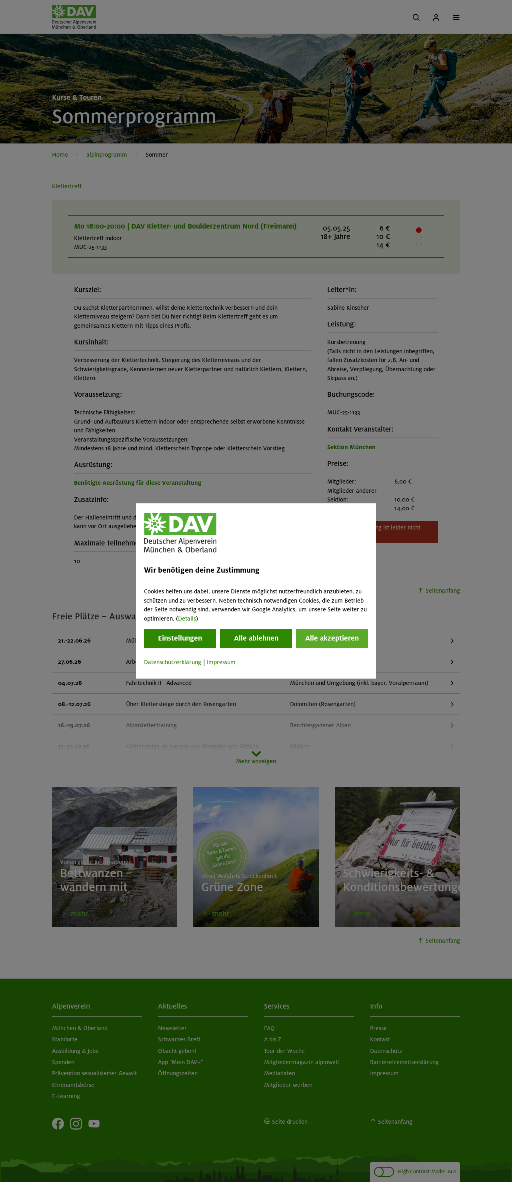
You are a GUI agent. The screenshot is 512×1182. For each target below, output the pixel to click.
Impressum (221, 662)
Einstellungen (180, 638)
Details (187, 618)
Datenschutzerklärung (172, 662)
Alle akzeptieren (332, 638)
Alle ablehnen (256, 638)
